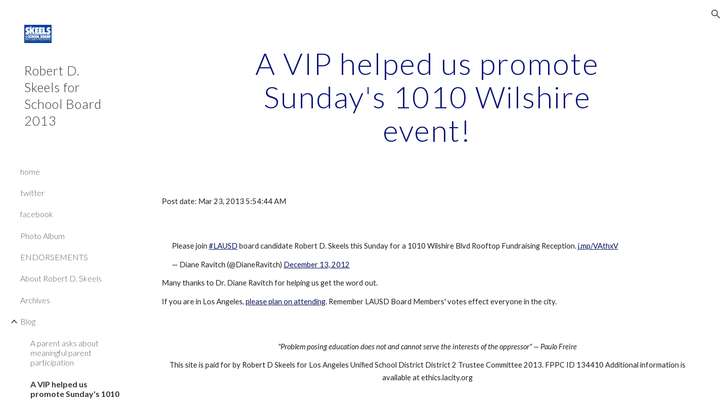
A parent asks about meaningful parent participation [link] (64, 353)
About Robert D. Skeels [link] (61, 278)
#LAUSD (223, 246)
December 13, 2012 (317, 264)
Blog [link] (27, 321)
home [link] (30, 171)
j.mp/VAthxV (598, 246)
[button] (716, 14)
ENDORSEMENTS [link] (54, 257)
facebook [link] (36, 214)
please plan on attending (286, 301)
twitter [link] (32, 192)
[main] (427, 97)
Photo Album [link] (42, 236)
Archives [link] (35, 300)
